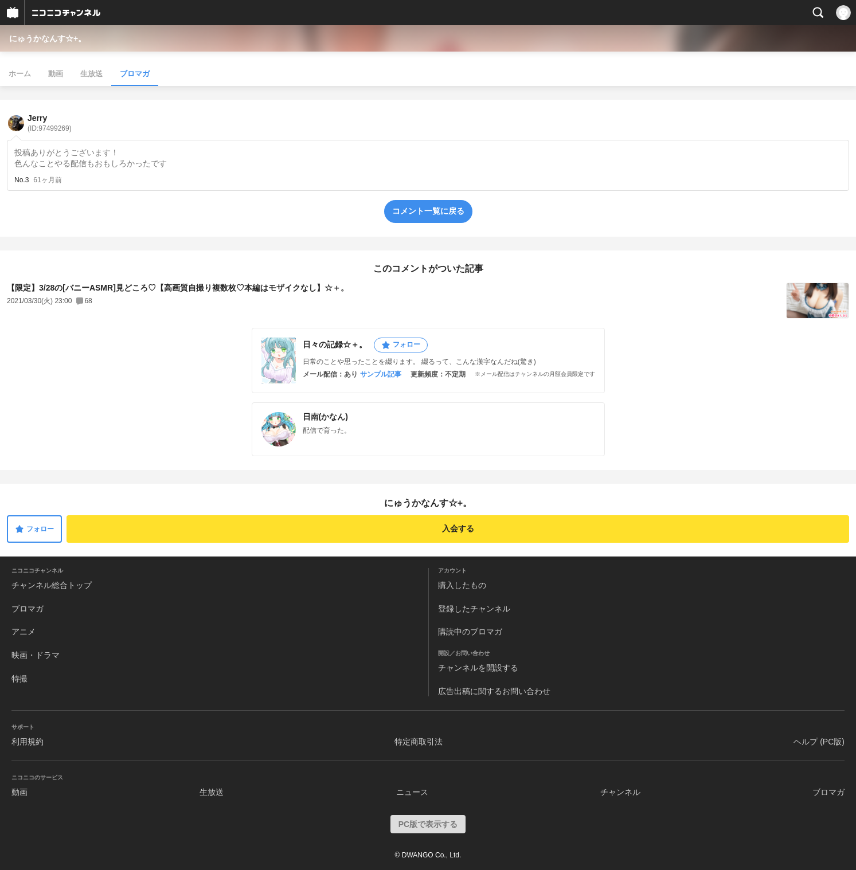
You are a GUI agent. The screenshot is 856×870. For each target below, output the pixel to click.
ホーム (20, 73)
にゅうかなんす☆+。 (47, 38)
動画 (55, 73)
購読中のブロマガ (470, 631)
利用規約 (27, 741)
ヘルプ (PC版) (819, 741)
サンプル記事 (380, 374)
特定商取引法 (418, 741)
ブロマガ (135, 73)
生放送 (91, 73)
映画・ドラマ (35, 655)
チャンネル (620, 792)
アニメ (23, 631)
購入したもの (462, 585)
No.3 (21, 180)
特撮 (19, 678)
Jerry (50, 122)
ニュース (412, 792)
